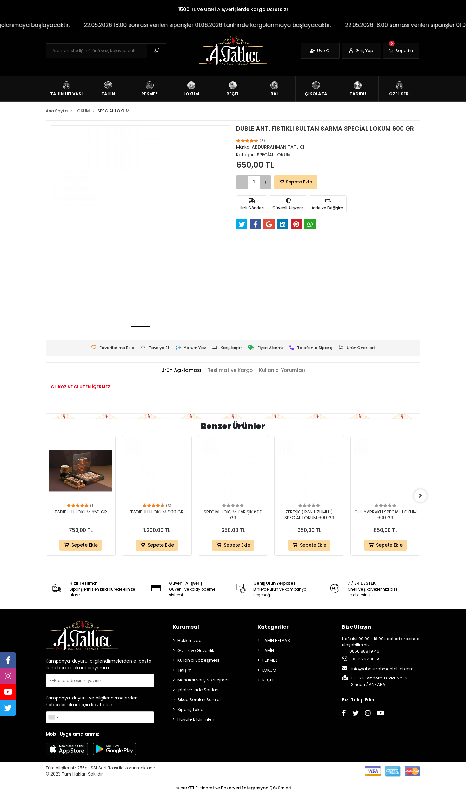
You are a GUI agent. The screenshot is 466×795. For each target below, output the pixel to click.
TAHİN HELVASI (276, 641)
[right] (420, 496)
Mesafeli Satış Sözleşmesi (203, 680)
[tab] (181, 370)
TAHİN (268, 650)
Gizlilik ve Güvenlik (195, 650)
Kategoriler (273, 627)
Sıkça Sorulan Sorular (199, 700)
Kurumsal (186, 627)
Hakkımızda (189, 641)
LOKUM (269, 670)
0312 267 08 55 (361, 659)
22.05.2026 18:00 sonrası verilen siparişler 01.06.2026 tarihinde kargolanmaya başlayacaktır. (223, 25)
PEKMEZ (270, 660)
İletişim (184, 670)
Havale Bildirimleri (195, 719)
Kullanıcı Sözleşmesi (198, 660)
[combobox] (53, 717)
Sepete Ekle (294, 182)
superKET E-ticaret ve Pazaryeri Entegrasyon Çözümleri (233, 788)
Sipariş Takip (190, 709)
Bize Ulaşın (356, 627)
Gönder (139, 681)
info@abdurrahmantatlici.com (378, 669)
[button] (401, 51)
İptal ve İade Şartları (197, 690)
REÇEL (268, 680)
